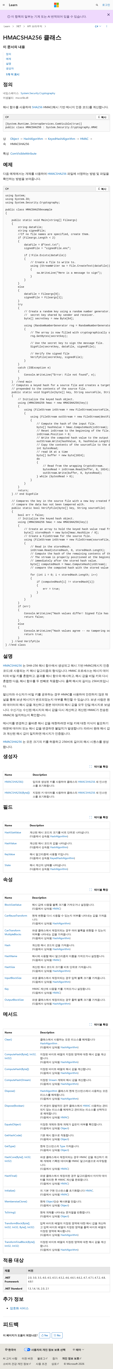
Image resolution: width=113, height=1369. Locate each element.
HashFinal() (11, 1175)
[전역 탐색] (3, 5)
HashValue (11, 843)
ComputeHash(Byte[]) (17, 1069)
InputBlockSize (13, 978)
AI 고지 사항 (10, 1358)
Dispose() (10, 1091)
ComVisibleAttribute (23, 153)
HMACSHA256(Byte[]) (17, 792)
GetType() (10, 1146)
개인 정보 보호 (70, 1358)
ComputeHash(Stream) (18, 1080)
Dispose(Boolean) (14, 1105)
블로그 (41, 1358)
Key (7, 989)
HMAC (84, 139)
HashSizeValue (13, 832)
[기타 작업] (107, 26)
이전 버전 (27, 1358)
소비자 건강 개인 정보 (16, 1363)
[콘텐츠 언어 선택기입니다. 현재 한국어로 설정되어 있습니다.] (10, 1350)
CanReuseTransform (16, 915)
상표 (54, 1363)
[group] (56, 420)
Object (14, 139)
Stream (53, 1080)
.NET (18, 26)
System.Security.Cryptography (38, 93)
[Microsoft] (56, 5)
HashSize (10, 967)
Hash (7, 945)
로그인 (106, 4)
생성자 (10, 68)
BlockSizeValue (13, 904)
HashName (11, 956)
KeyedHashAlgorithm (61, 139)
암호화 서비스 (19, 1308)
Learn (7, 26)
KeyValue (10, 854)
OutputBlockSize (14, 999)
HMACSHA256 (57, 173)
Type (62, 1146)
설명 (8, 63)
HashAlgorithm (33, 139)
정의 (8, 54)
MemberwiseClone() (16, 1201)
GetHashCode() (13, 1135)
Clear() (8, 1039)
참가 (55, 1358)
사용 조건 (41, 1363)
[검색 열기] (97, 5)
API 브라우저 (34, 26)
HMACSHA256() (14, 781)
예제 (8, 58)
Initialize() (10, 1190)
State (8, 865)
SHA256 (37, 107)
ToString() (10, 1212)
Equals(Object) (13, 1124)
